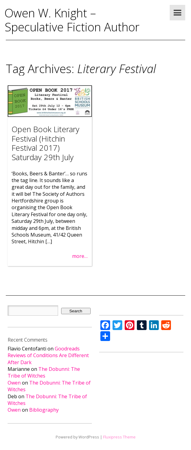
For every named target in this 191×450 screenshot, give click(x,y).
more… (80, 256)
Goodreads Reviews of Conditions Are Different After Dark (48, 355)
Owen (14, 382)
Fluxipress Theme (119, 437)
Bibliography (44, 409)
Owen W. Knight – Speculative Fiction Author (72, 20)
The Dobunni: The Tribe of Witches (44, 372)
